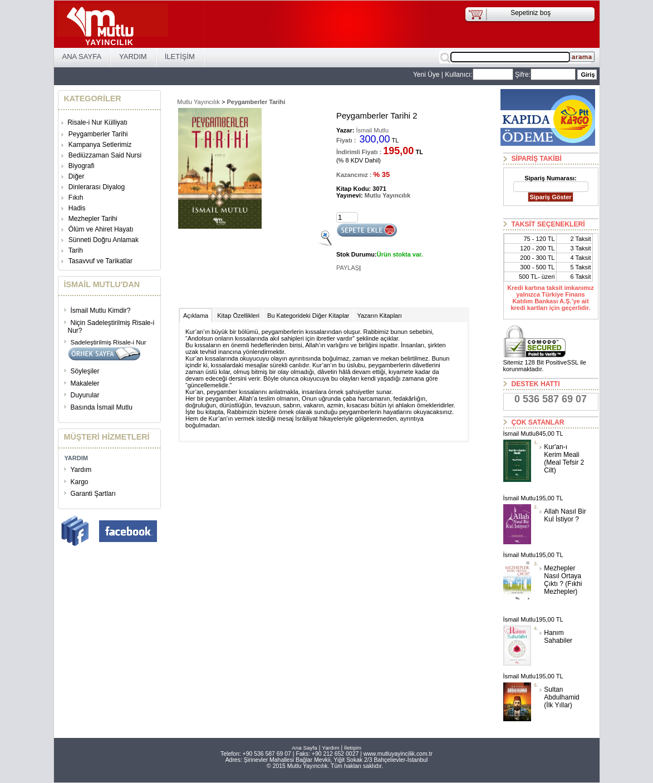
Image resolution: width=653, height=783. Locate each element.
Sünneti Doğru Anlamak (103, 240)
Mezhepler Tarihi (92, 219)
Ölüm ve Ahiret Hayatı (101, 229)
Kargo (80, 482)
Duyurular (85, 395)
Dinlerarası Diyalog (96, 187)
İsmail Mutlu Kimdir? (101, 310)
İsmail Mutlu (371, 130)
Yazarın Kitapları (379, 315)
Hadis (77, 208)
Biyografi (81, 166)
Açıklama (195, 315)
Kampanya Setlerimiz (99, 145)
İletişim (352, 748)
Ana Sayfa (304, 748)
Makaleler (85, 383)
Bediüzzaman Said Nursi (104, 155)
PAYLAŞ (347, 267)
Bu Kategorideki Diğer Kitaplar (308, 315)
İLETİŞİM (180, 56)
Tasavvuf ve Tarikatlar (100, 261)
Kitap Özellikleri (238, 315)
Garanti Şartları (93, 494)
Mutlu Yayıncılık (198, 102)
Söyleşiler (85, 371)
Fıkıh (76, 197)
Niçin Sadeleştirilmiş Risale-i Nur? (111, 326)
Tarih (75, 250)
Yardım (81, 470)
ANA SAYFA (82, 56)
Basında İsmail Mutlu (101, 407)
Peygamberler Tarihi (98, 134)
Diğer (76, 176)
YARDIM (133, 56)
